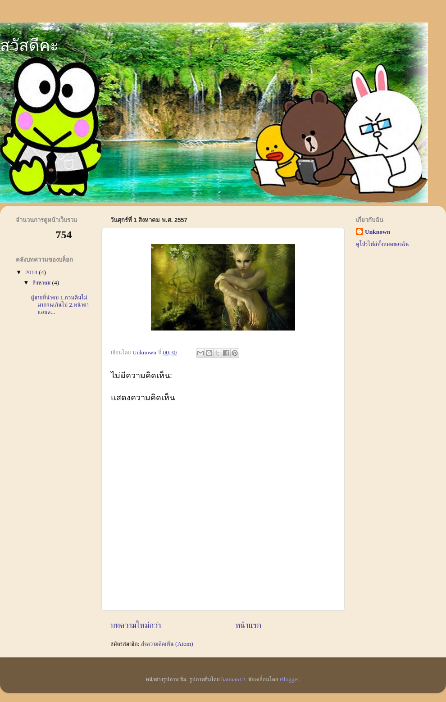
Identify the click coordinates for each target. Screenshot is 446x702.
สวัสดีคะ (29, 45)
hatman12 (233, 679)
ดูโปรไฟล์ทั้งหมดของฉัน (382, 243)
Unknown (377, 231)
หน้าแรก (248, 625)
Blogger (289, 679)
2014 (32, 272)
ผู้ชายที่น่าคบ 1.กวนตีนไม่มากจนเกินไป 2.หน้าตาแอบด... (60, 304)
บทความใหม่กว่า (135, 625)
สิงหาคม (42, 282)
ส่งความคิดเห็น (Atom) (167, 643)
